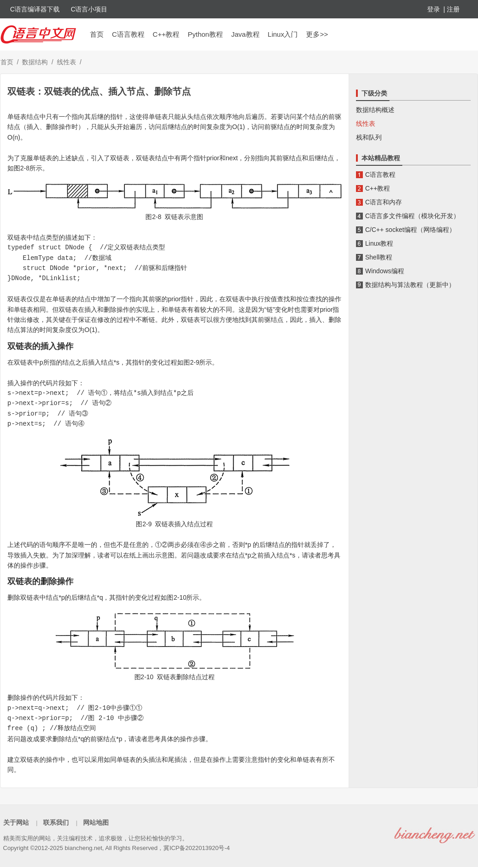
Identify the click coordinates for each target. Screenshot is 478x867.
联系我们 (56, 822)
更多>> (317, 34)
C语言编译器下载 (35, 9)
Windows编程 (384, 271)
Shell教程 (378, 257)
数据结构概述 (375, 109)
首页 (97, 34)
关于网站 (16, 822)
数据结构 (35, 62)
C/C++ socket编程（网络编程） (410, 229)
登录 (433, 9)
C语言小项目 (89, 9)
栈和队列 (369, 137)
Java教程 (245, 34)
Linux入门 (283, 34)
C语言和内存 (383, 202)
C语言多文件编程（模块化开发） (412, 216)
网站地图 (96, 822)
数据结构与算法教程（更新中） (410, 284)
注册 (453, 9)
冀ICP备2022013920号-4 (196, 847)
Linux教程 (379, 243)
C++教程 (166, 34)
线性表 (66, 62)
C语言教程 (128, 34)
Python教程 (205, 34)
